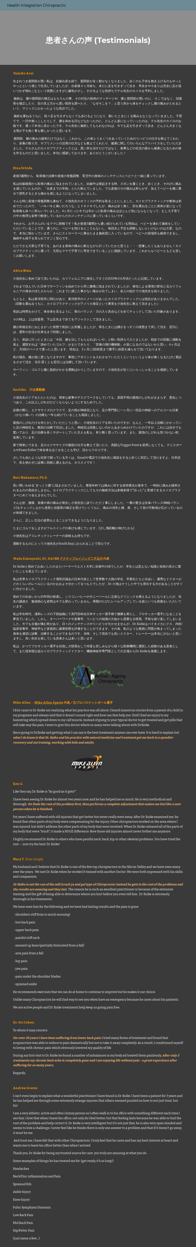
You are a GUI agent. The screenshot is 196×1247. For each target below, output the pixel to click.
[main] (98, 38)
